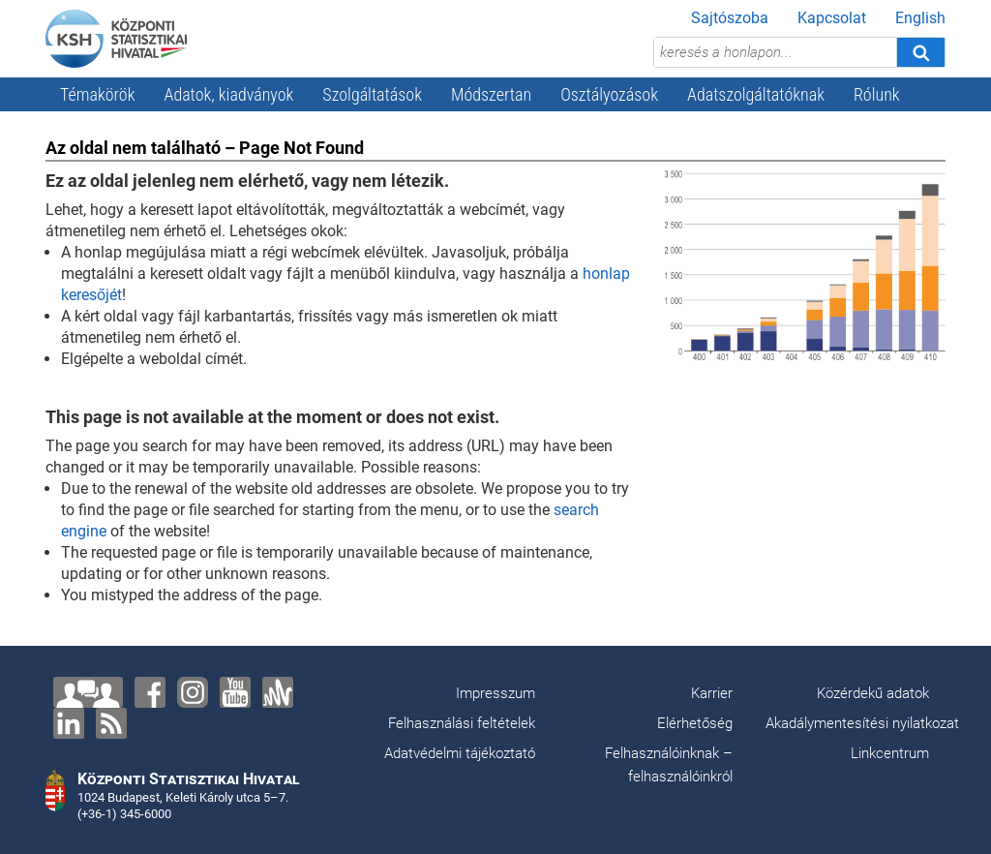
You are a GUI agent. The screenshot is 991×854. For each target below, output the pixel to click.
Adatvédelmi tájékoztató (459, 753)
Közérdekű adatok (873, 693)
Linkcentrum (890, 753)
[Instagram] (192, 692)
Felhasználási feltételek (461, 723)
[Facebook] (150, 692)
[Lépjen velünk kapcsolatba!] (88, 692)
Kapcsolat (831, 18)
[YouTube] (235, 692)
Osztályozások (609, 94)
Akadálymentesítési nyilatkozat (862, 723)
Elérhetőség (695, 723)
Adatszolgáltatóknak (756, 94)
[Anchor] (277, 692)
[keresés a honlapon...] (775, 52)
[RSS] (111, 723)
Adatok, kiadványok (229, 94)
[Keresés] (920, 52)
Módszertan (491, 94)
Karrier (712, 693)
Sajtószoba (729, 18)
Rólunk (877, 94)
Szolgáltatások (372, 94)
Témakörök (97, 94)
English (920, 18)
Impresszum (495, 693)
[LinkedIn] (68, 723)
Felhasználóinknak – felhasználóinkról (669, 765)
